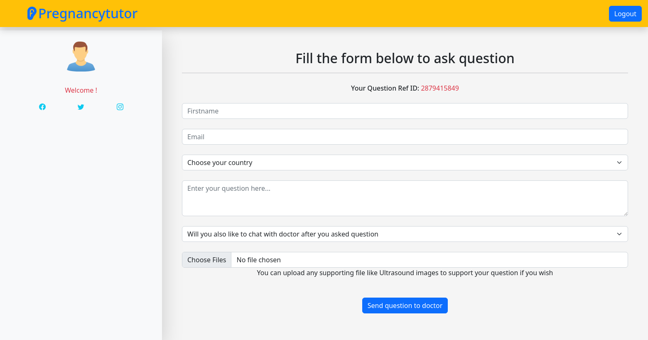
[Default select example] (405, 234)
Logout (625, 13)
